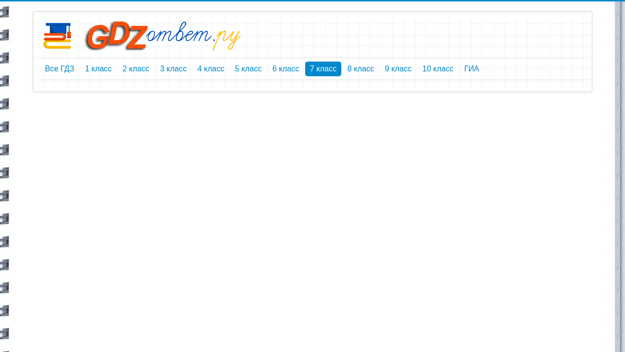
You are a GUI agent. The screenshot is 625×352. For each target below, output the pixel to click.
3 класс (173, 69)
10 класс (438, 69)
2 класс (136, 69)
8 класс (360, 69)
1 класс (98, 69)
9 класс (398, 69)
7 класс (323, 69)
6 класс (285, 69)
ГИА (471, 69)
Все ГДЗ (59, 69)
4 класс (210, 69)
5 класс (248, 69)
